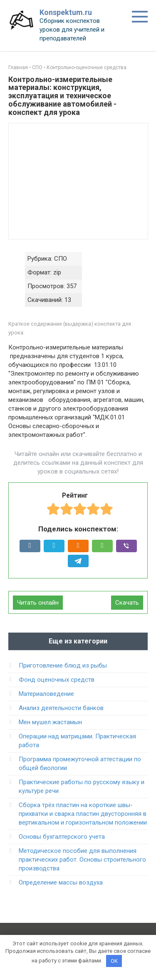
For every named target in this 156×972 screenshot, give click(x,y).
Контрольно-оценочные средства (86, 67)
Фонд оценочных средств (56, 679)
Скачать (127, 602)
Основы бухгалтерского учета (62, 836)
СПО (37, 67)
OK (114, 961)
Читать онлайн (38, 602)
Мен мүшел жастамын (50, 722)
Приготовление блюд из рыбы (63, 665)
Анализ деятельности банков (61, 708)
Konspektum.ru (66, 12)
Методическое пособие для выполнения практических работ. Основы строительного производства (82, 859)
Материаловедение (46, 694)
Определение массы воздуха (61, 882)
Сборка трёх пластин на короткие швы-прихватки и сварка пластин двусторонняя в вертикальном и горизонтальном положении (83, 813)
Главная (18, 67)
